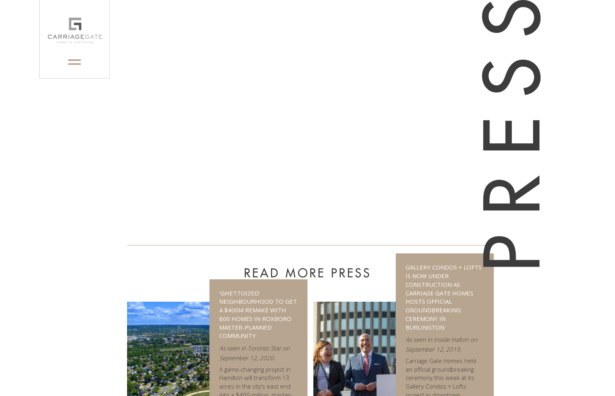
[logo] (74, 30)
